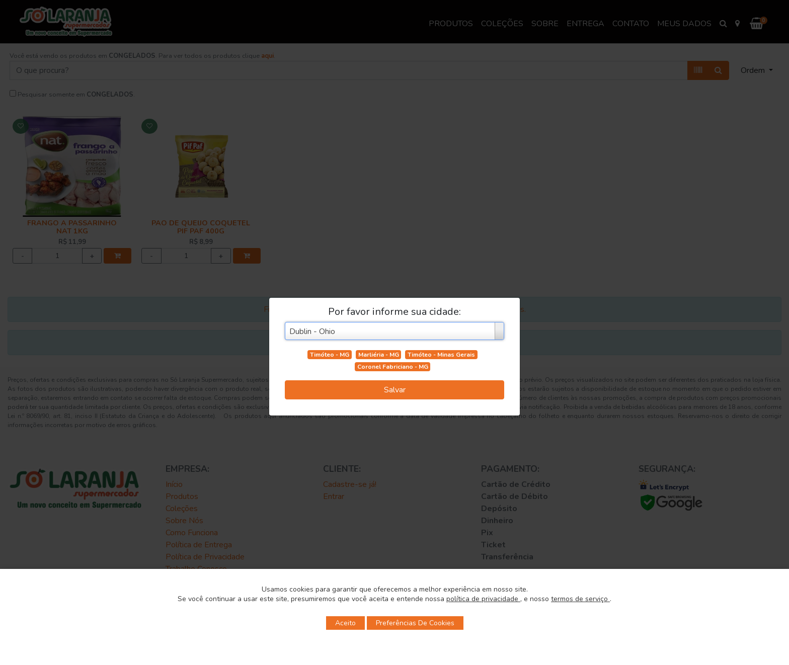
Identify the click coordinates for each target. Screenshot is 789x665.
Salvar (395, 389)
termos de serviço (580, 599)
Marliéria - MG (378, 355)
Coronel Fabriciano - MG (392, 367)
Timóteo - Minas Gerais (441, 355)
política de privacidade (483, 599)
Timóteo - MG (329, 355)
